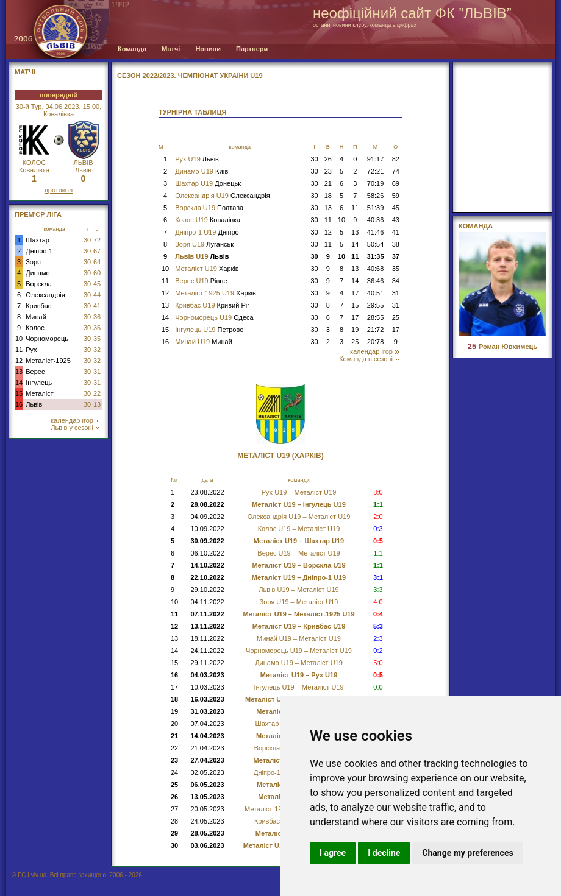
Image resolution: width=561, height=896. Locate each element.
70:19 (375, 183)
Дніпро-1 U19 (206, 232)
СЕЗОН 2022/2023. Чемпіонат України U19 (190, 75)
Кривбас (38, 305)
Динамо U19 (201, 171)
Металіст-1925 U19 (215, 293)
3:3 (377, 589)
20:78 (375, 341)
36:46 (375, 280)
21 (328, 183)
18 (328, 195)
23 (328, 171)
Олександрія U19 (222, 195)
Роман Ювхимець (502, 346)
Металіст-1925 (48, 360)
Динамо (37, 273)
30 (87, 240)
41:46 (375, 232)
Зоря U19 (204, 244)
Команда (132, 48)
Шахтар (37, 240)
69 (395, 183)
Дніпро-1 (39, 251)
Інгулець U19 (209, 329)
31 (97, 371)
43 (395, 220)
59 (395, 195)
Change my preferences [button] (467, 853)
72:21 (375, 171)
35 (97, 338)
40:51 (375, 293)
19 (355, 329)
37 (395, 256)
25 (395, 317)
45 (97, 283)
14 (19, 382)
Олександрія (45, 294)
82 (395, 159)
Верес (35, 371)
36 (97, 316)
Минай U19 (203, 341)
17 (355, 293)
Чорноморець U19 (214, 317)
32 (97, 349)
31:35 (375, 256)
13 (19, 371)
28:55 (375, 317)
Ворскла (39, 283)
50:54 (375, 244)
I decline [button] (384, 853)
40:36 (375, 220)
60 (97, 273)
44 (97, 294)
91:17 (375, 159)
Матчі (171, 48)
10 (19, 338)
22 (97, 393)
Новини (208, 48)
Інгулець (39, 382)
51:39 (375, 207)
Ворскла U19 (209, 207)
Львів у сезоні (75, 427)
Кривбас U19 (212, 305)
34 (395, 280)
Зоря (33, 262)
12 (19, 360)
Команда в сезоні (369, 358)
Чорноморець (47, 338)
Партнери (252, 48)
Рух (31, 349)
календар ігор (75, 420)
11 (19, 349)
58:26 (375, 195)
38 (395, 244)
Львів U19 (202, 256)
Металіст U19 (206, 268)
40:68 (375, 268)
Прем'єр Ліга (38, 214)
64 (97, 262)
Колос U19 (207, 220)
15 (19, 393)
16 (19, 404)
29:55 (375, 305)
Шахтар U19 (208, 183)
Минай (36, 316)
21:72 (375, 329)
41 (97, 305)
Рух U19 (197, 159)
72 (97, 240)
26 (328, 159)
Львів (34, 404)
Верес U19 (201, 280)
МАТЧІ (25, 72)
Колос (35, 327)
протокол (59, 190)
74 (395, 171)
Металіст (39, 393)
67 (97, 251)
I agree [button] (333, 853)
